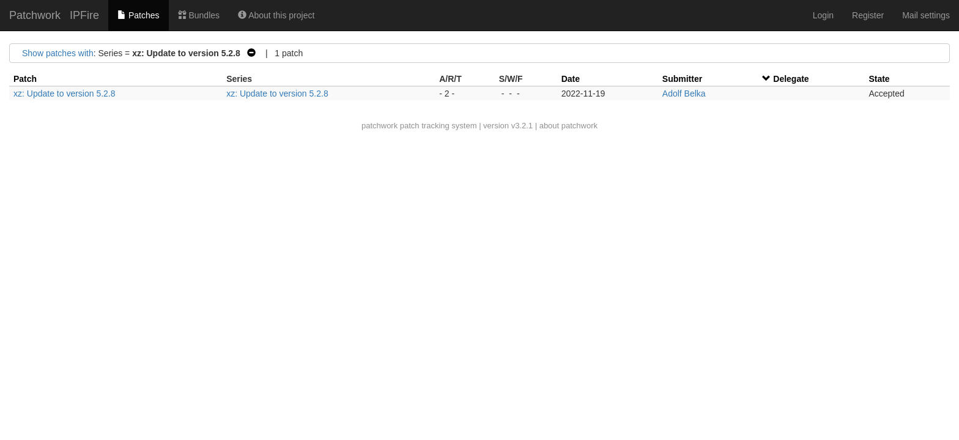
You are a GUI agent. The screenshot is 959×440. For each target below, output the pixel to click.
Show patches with (58, 53)
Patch (25, 79)
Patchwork (35, 15)
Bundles (199, 15)
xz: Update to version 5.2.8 (64, 93)
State (878, 79)
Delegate (791, 79)
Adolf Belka (684, 93)
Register (868, 15)
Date (570, 79)
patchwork (379, 125)
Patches (138, 15)
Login (823, 15)
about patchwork (568, 125)
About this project (276, 15)
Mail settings (926, 15)
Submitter (682, 79)
